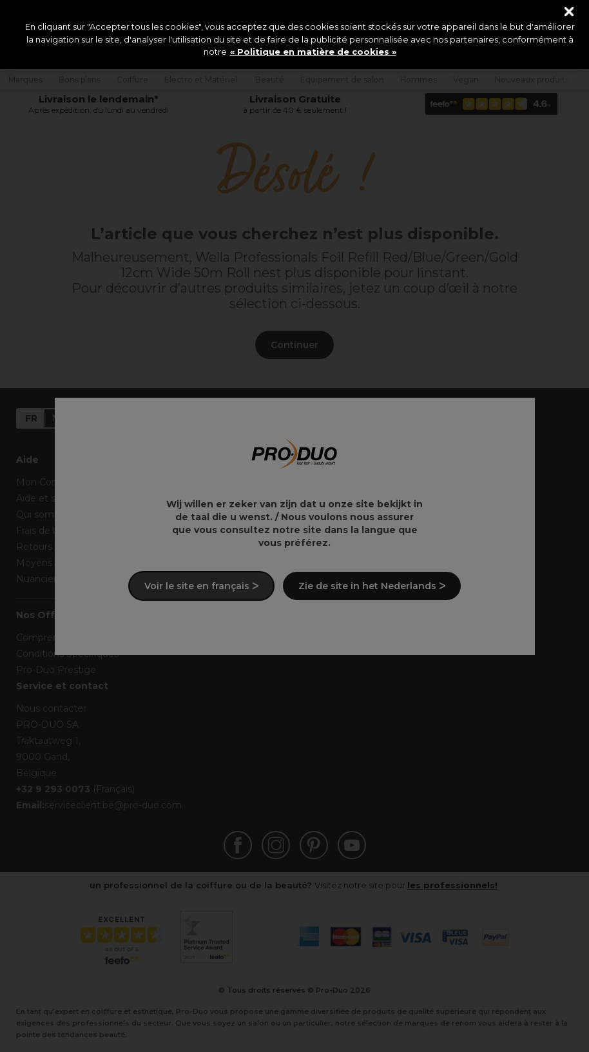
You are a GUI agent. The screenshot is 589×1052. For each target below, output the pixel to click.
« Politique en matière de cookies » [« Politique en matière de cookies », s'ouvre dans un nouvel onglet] (313, 51)
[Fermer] (569, 12)
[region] (294, 34)
